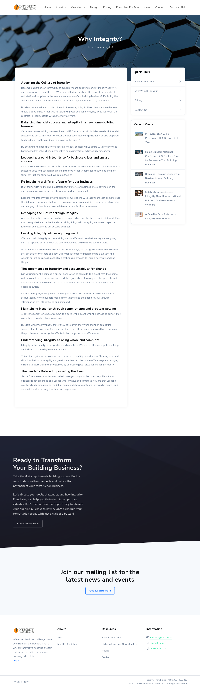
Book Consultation (112, 637)
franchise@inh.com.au (161, 637)
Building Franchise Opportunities (119, 644)
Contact (160, 7)
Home (47, 7)
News (147, 7)
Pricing (107, 7)
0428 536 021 (158, 648)
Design (94, 7)
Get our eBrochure (100, 590)
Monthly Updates (67, 644)
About (59, 7)
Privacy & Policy (20, 681)
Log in (16, 660)
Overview (76, 7)
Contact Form (157, 643)
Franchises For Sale (127, 7)
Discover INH (177, 7)
